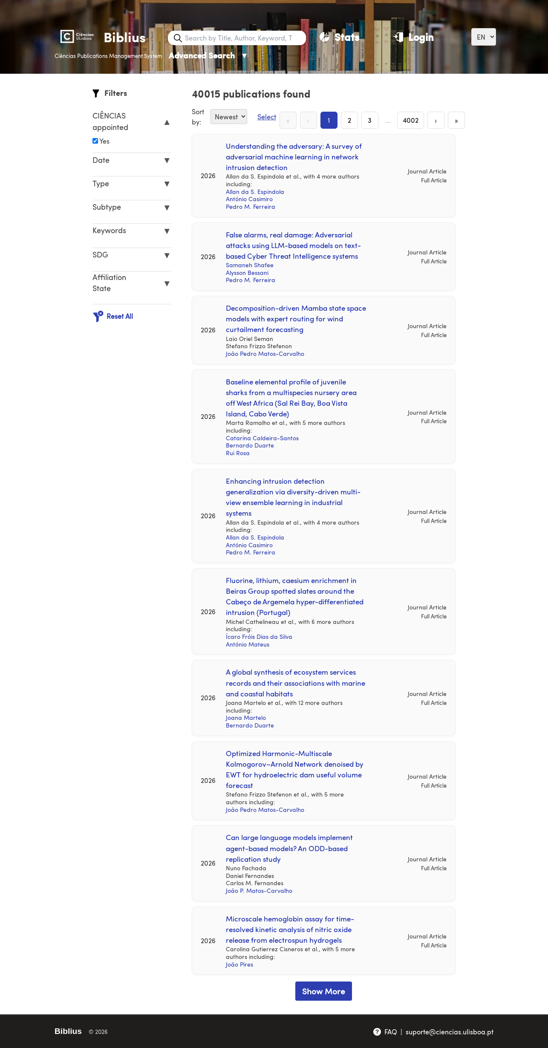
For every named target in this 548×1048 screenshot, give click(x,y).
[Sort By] (229, 116)
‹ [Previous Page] (308, 119)
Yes (101, 140)
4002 (410, 119)
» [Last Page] (456, 119)
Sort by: (198, 116)
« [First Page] (288, 119)
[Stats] (339, 36)
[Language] (483, 37)
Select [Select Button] (266, 116)
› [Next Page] (436, 119)
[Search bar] (244, 38)
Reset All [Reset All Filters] (112, 316)
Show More (323, 990)
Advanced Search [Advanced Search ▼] (208, 55)
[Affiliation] (95, 141)
